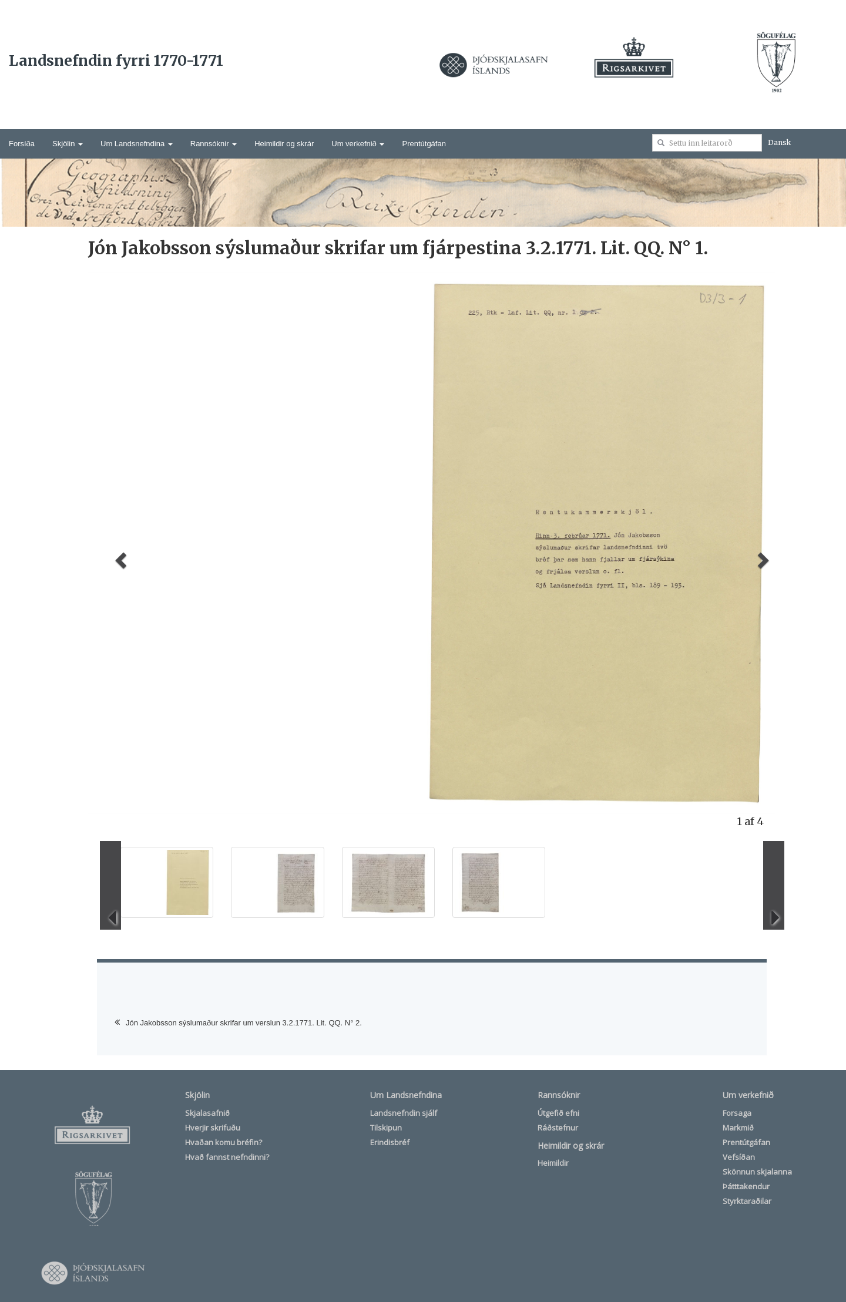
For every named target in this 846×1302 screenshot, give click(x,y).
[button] (119, 556)
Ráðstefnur (558, 1127)
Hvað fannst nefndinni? (227, 1157)
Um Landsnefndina (136, 143)
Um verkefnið (357, 143)
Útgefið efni (558, 1113)
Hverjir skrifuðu (212, 1127)
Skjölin (67, 143)
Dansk (779, 142)
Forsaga (737, 1113)
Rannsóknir (213, 143)
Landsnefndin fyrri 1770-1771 (116, 60)
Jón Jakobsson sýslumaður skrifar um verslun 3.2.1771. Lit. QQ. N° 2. (244, 1022)
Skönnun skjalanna (757, 1171)
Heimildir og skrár (284, 143)
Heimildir (553, 1163)
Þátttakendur (746, 1186)
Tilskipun (386, 1127)
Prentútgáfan (423, 143)
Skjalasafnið (207, 1113)
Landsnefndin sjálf (403, 1113)
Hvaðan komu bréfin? (223, 1142)
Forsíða (22, 143)
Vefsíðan (739, 1157)
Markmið (738, 1127)
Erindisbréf (389, 1142)
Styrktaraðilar (747, 1201)
